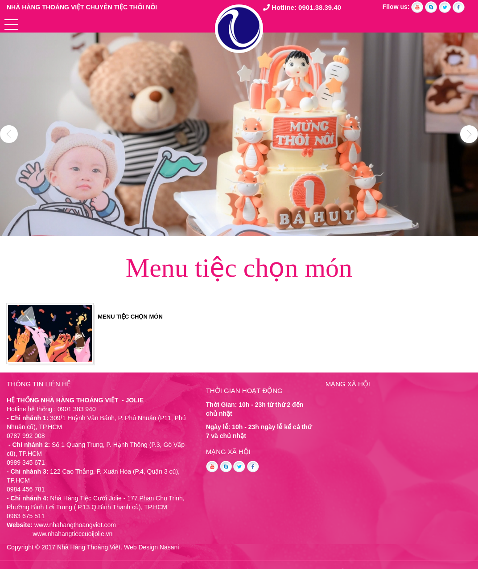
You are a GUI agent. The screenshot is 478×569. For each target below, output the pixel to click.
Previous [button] (9, 134)
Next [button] (469, 134)
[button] (11, 24)
